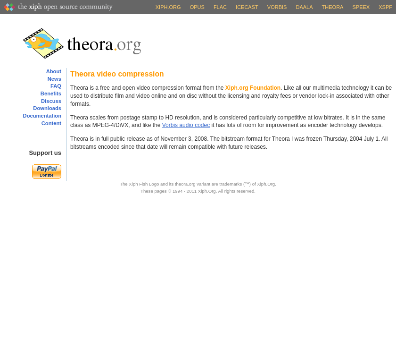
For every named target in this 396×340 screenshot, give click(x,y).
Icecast (247, 7)
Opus (197, 7)
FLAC (220, 7)
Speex (361, 7)
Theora (333, 7)
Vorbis (277, 7)
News (54, 79)
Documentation (42, 116)
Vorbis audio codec (186, 125)
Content (51, 123)
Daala (304, 7)
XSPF (385, 7)
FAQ (55, 86)
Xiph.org (168, 7)
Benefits (51, 93)
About (53, 71)
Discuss (51, 101)
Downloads (47, 108)
